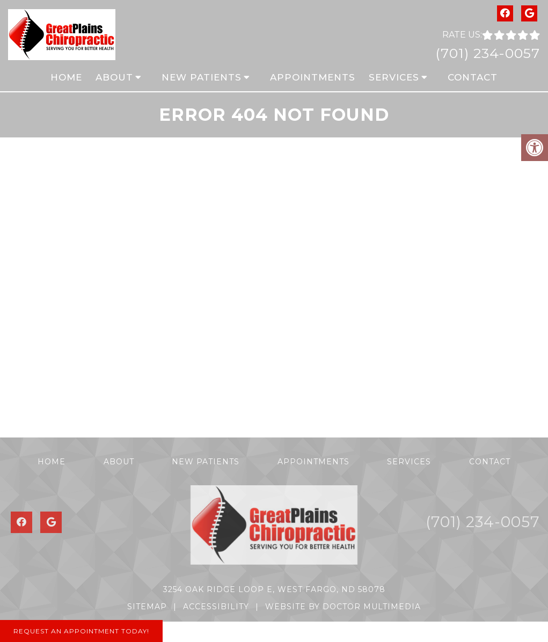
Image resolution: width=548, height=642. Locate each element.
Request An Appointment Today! (81, 631)
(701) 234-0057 (487, 53)
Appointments (312, 77)
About (114, 77)
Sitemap (147, 606)
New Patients (202, 77)
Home (66, 77)
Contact (473, 77)
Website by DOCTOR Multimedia (343, 606)
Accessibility (216, 606)
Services (394, 77)
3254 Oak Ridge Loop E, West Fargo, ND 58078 (274, 589)
